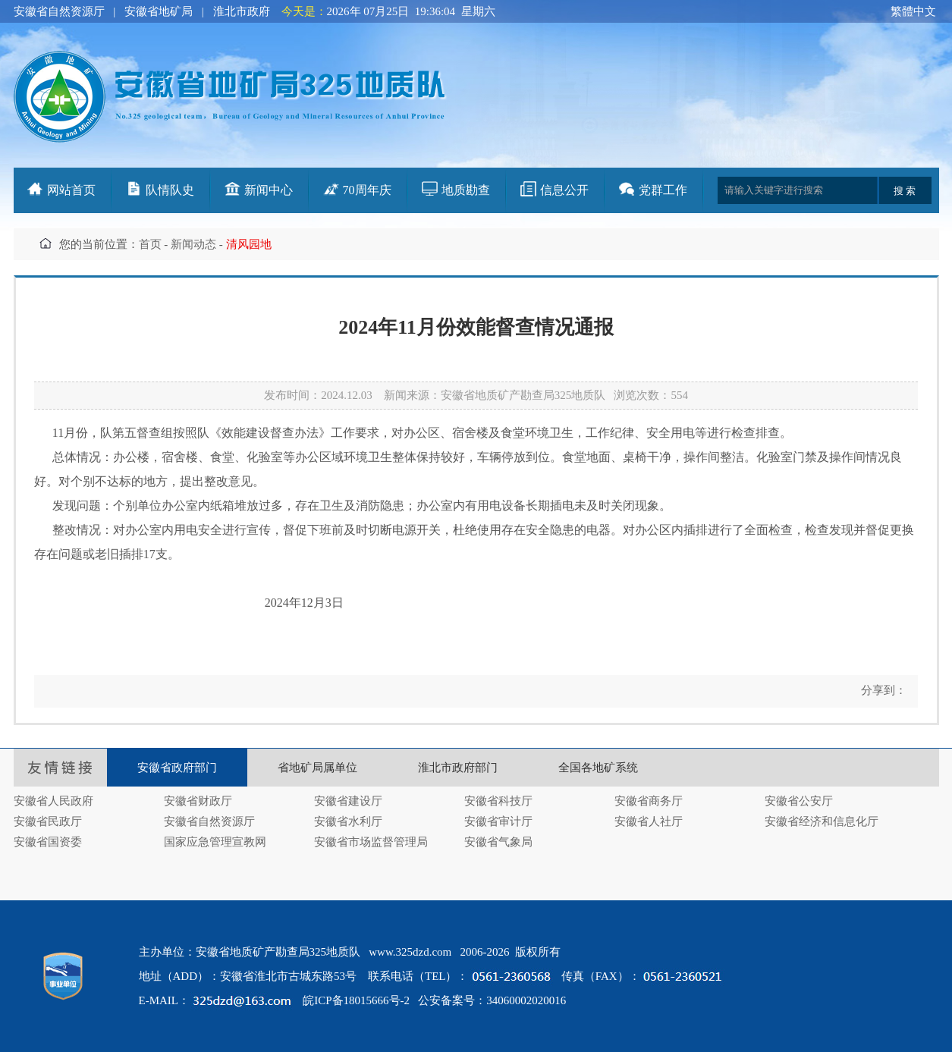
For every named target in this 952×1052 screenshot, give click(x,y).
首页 (150, 244)
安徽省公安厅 (799, 801)
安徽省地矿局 (158, 11)
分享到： (882, 690)
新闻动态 (193, 244)
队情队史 (170, 190)
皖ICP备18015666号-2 (356, 1000)
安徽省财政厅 (198, 801)
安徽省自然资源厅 (59, 11)
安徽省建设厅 (348, 801)
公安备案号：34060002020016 (492, 1000)
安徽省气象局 (498, 842)
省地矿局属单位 (317, 768)
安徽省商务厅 (648, 801)
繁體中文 (913, 11)
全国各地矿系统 (598, 768)
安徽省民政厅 (48, 821)
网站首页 (71, 190)
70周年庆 (367, 190)
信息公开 (564, 190)
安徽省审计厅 (498, 821)
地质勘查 (465, 190)
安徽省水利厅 (348, 821)
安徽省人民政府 (53, 801)
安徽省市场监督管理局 (371, 842)
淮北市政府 (241, 11)
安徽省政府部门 (177, 768)
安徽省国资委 (48, 842)
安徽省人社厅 (648, 821)
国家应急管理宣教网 (215, 842)
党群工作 (663, 190)
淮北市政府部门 (458, 768)
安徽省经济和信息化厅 (821, 821)
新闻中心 (268, 190)
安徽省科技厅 (498, 801)
